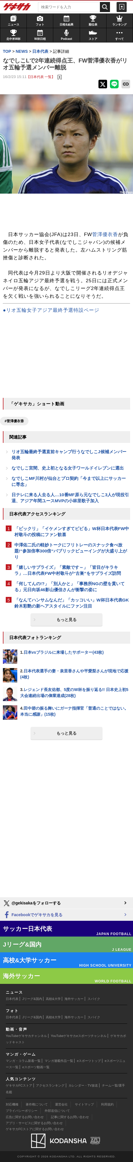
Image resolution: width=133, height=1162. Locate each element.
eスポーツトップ (89, 1060)
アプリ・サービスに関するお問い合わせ (34, 1123)
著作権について (37, 1104)
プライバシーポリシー (21, 1110)
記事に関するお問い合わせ (70, 1117)
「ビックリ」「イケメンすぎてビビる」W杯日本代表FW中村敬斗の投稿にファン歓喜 (71, 531)
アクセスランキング (50, 1085)
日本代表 (12, 999)
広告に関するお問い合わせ (25, 1117)
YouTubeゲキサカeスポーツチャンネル (79, 1036)
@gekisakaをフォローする (32, 903)
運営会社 (61, 1104)
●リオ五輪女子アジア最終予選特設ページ (51, 310)
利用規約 (107, 1104)
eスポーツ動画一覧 (36, 1067)
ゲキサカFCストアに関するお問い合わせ (35, 1129)
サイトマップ (84, 1104)
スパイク (94, 999)
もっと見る (66, 619)
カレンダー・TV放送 (83, 1085)
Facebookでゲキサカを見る (32, 915)
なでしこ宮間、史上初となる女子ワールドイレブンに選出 (68, 468)
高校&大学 (53, 999)
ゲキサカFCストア (19, 1085)
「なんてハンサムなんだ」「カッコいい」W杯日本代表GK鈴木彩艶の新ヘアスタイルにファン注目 (71, 602)
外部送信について (57, 1110)
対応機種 (12, 1104)
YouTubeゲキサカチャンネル (26, 1036)
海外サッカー (73, 999)
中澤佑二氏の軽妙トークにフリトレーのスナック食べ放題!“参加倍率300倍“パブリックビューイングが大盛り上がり (70, 550)
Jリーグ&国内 (32, 999)
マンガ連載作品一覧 (59, 1060)
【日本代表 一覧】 (40, 77)
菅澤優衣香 (105, 234)
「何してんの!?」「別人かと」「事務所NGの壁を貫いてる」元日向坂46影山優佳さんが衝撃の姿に (69, 586)
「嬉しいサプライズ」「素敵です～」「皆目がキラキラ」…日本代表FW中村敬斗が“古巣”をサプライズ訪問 (67, 570)
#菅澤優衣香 (14, 421)
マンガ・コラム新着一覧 (23, 1060)
